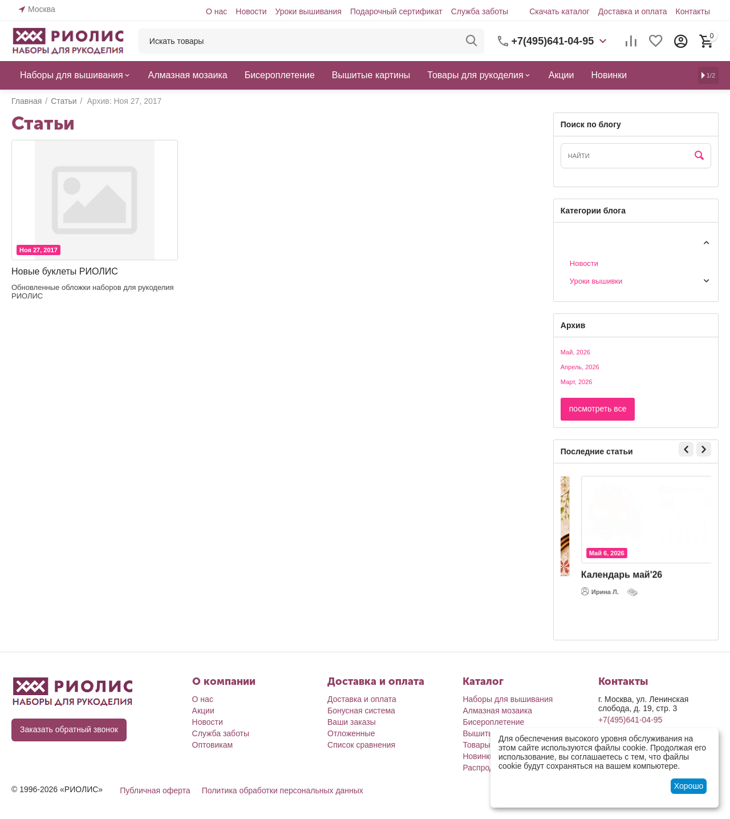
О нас (216, 11)
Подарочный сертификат (396, 11)
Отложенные (351, 733)
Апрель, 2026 (580, 367)
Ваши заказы (351, 722)
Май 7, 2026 (592, 566)
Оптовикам (212, 744)
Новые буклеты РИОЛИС (64, 271)
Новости (251, 11)
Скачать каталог (559, 11)
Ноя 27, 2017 (38, 250)
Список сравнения (361, 744)
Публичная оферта (155, 790)
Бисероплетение (493, 722)
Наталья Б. (588, 604)
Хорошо (689, 785)
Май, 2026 (575, 352)
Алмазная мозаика (497, 710)
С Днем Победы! (603, 587)
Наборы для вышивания (508, 699)
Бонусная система (361, 710)
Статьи (573, 241)
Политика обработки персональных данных (282, 790)
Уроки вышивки (596, 281)
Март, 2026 (577, 381)
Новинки (478, 756)
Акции (203, 710)
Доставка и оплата (632, 11)
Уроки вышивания (308, 11)
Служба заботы (480, 11)
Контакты (693, 11)
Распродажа (485, 767)
